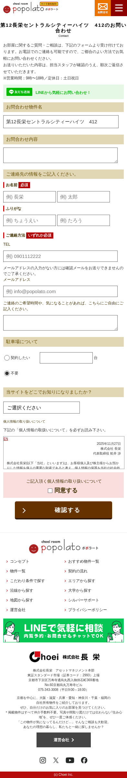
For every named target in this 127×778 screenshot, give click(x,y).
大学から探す (79, 590)
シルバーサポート (83, 600)
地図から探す (21, 600)
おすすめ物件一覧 (83, 561)
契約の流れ (78, 571)
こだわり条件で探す (27, 581)
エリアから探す (81, 581)
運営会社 (18, 610)
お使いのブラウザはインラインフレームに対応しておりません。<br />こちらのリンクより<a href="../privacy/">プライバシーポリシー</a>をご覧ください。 (64, 452)
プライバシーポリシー (87, 610)
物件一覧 (18, 571)
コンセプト (19, 561)
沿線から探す (21, 590)
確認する (67, 510)
